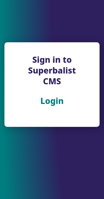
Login (52, 100)
